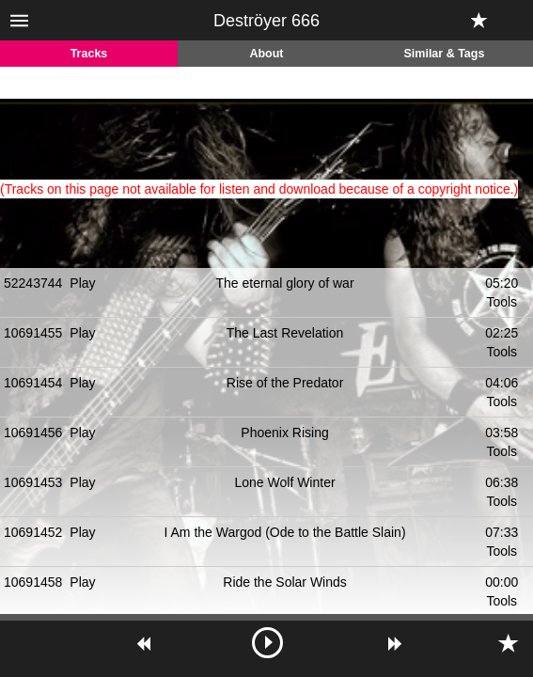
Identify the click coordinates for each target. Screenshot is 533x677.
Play (82, 283)
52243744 (33, 283)
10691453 (33, 482)
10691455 (33, 332)
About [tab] (266, 53)
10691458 (33, 582)
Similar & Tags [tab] (444, 53)
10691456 (33, 432)
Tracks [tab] (89, 53)
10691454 (33, 382)
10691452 (33, 532)
